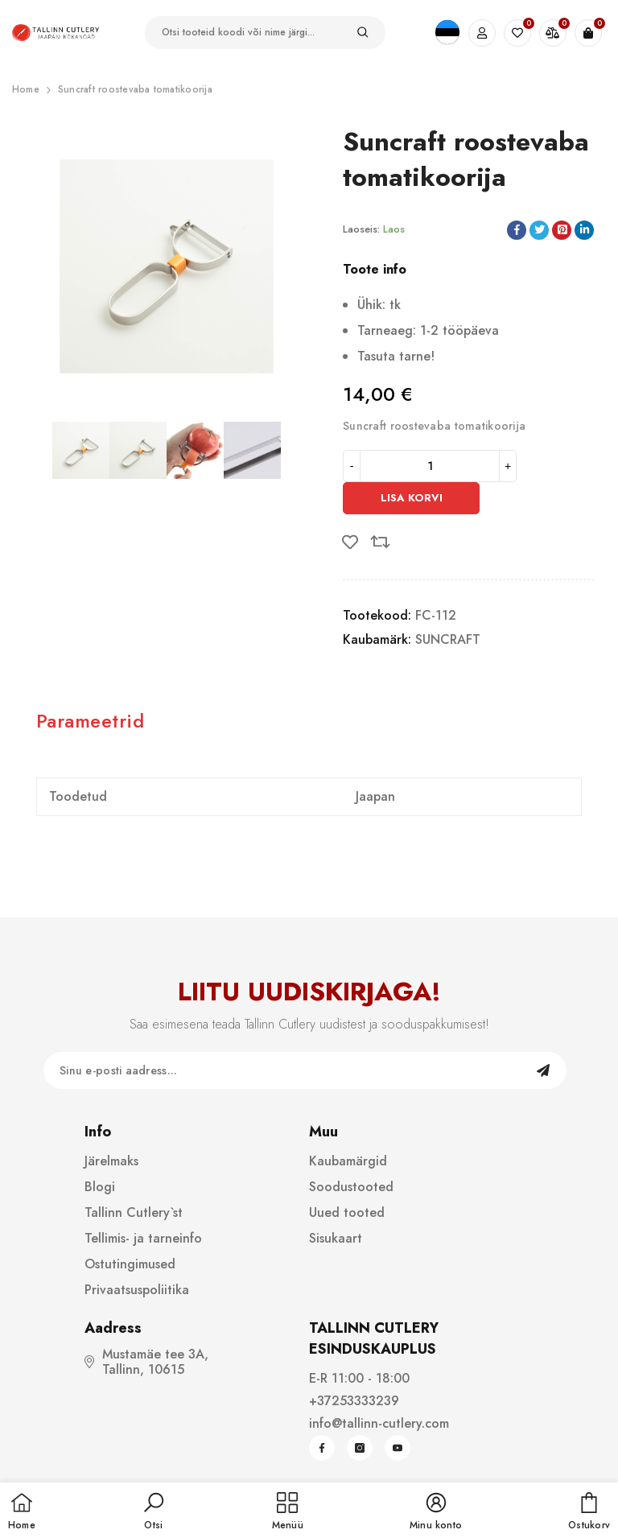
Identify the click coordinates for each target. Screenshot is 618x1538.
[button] (154, 1512)
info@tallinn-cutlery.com (379, 1423)
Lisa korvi (412, 497)
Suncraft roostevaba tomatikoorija (135, 89)
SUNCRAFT (447, 639)
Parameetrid (90, 721)
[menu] (287, 1512)
